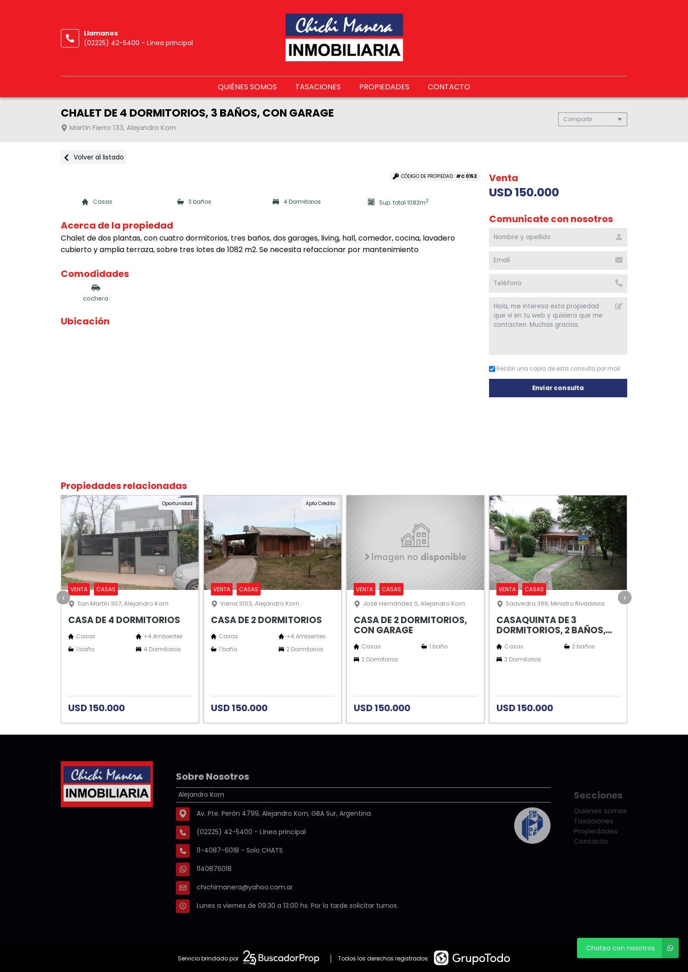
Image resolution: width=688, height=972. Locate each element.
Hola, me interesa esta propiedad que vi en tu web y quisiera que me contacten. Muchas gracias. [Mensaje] (558, 326)
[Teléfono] (558, 283)
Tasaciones (318, 87)
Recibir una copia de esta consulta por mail (554, 368)
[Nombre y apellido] (558, 237)
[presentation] (63, 597)
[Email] (558, 260)
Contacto (449, 87)
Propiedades (384, 87)
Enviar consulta (558, 387)
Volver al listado (93, 157)
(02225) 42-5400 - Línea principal (138, 42)
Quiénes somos (247, 87)
